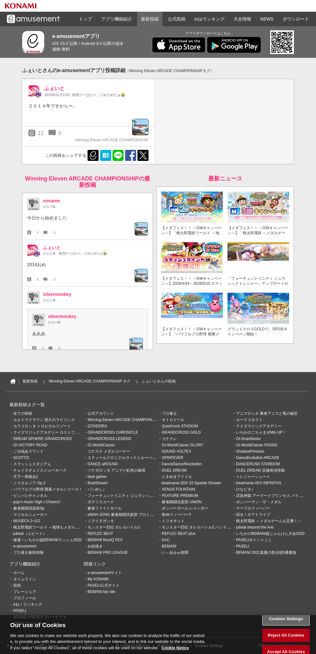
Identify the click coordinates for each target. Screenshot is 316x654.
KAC (166, 540)
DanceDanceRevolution (182, 464)
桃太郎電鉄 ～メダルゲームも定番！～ (268, 521)
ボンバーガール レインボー (185, 508)
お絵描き (95, 546)
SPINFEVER (172, 457)
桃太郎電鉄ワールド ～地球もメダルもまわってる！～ (59, 527)
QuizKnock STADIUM (180, 426)
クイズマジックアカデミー (259, 426)
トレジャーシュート (253, 476)
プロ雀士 (169, 413)
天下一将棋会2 (25, 476)
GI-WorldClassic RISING (256, 445)
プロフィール (24, 598)
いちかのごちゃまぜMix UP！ (261, 432)
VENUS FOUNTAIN (178, 489)
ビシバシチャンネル (30, 495)
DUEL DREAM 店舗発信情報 (260, 470)
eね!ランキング (209, 18)
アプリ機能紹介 (116, 18)
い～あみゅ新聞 (175, 552)
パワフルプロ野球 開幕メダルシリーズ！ (47, 489)
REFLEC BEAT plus (178, 533)
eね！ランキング (27, 604)
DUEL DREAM (174, 470)
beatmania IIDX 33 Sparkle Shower (191, 483)
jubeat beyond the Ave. (255, 527)
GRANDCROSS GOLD (181, 432)
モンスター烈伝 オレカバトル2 (114, 527)
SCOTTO (21, 457)
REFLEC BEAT (100, 533)
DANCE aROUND (103, 464)
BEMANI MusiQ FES (105, 540)
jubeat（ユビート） (29, 533)
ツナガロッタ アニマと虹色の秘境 (116, 470)
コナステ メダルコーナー (109, 451)
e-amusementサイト (105, 573)
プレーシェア (24, 592)
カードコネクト (249, 420)
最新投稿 (150, 18)
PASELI (242, 546)
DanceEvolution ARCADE (257, 457)
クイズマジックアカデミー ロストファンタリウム (55, 432)
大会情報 (242, 18)
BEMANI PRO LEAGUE (108, 552)
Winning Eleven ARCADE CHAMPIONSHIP (124, 420)
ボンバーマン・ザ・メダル (259, 502)
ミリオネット (173, 521)
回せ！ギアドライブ (253, 514)
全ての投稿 (22, 413)
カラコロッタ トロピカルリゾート (42, 426)
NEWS (267, 18)
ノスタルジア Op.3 (29, 483)
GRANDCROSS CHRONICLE (113, 432)
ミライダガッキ (101, 521)
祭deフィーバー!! (176, 514)
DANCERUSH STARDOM (258, 464)
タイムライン (24, 579)
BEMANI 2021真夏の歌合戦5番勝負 (266, 552)
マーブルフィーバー (253, 508)
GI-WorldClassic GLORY (183, 445)
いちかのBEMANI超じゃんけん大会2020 (270, 533)
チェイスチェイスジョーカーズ (39, 470)
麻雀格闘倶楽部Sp (29, 508)
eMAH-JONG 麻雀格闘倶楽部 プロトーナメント (128, 514)
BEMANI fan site (101, 592)
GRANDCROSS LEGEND (109, 439)
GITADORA (97, 426)
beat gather (97, 476)
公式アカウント (101, 413)
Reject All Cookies (286, 642)
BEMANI (169, 546)
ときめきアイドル (177, 476)
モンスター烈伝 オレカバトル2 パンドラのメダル (204, 527)
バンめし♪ (96, 489)
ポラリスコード (101, 502)
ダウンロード (296, 18)
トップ (85, 18)
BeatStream (97, 483)
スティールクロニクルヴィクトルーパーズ (124, 457)
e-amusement (24, 546)
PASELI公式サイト (103, 585)
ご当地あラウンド (28, 451)
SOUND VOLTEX (176, 451)
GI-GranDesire (248, 439)
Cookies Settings (286, 626)
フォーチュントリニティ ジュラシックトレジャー (130, 495)
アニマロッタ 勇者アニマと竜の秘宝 (267, 413)
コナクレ (169, 439)
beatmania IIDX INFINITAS (258, 483)
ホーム (19, 573)
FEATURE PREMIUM (180, 495)
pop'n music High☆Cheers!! (36, 502)
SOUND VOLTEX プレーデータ (39, 617)
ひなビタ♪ (244, 489)
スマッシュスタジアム (32, 464)
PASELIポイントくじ (254, 540)
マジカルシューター (30, 514)
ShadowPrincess (250, 451)
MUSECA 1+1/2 (26, 521)
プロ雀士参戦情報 (28, 552)
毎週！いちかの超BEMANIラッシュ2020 (47, 540)
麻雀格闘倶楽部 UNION (182, 502)
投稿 (17, 585)
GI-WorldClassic (101, 445)
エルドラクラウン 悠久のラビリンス (44, 420)
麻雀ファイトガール (105, 508)
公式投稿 (176, 18)
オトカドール (173, 420)
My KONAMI (98, 579)
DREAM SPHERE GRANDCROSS (42, 439)
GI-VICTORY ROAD (30, 445)
